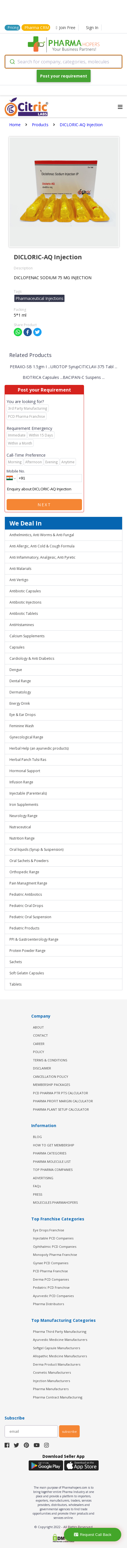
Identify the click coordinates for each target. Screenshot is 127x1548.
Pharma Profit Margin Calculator (63, 1101)
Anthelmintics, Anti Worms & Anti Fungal (41, 534)
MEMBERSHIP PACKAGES (51, 1084)
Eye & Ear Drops (22, 714)
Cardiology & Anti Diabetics (31, 658)
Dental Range (20, 680)
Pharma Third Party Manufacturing (59, 1331)
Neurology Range (23, 815)
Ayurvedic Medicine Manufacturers (60, 1339)
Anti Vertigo (18, 579)
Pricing (13, 27)
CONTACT (40, 1035)
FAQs (37, 1186)
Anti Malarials (20, 568)
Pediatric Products (24, 928)
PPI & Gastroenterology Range (33, 939)
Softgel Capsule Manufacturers (56, 1348)
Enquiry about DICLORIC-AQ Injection (44, 489)
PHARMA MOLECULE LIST (52, 1161)
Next (44, 504)
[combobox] (63, 61)
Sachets (15, 961)
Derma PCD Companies (51, 1279)
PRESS (37, 1194)
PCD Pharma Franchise (50, 1271)
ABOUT (38, 1027)
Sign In (92, 27)
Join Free (65, 27)
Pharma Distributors (48, 1304)
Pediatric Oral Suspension (30, 916)
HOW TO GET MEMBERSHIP (53, 1145)
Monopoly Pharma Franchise (55, 1254)
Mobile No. (16, 471)
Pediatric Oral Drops (26, 905)
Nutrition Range (22, 838)
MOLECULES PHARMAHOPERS (55, 1202)
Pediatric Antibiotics (25, 894)
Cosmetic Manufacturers (52, 1372)
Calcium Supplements (26, 636)
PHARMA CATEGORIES (49, 1153)
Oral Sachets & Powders (28, 860)
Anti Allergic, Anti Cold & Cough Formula (42, 546)
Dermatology (20, 692)
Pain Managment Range (28, 883)
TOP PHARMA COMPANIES (53, 1169)
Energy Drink (19, 703)
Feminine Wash (21, 725)
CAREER (38, 1044)
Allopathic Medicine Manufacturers (60, 1356)
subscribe (69, 1431)
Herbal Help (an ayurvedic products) (39, 748)
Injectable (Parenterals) (28, 793)
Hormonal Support (24, 770)
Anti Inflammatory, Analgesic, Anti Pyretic (42, 557)
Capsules (16, 647)
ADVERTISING (43, 1178)
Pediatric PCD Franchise (51, 1287)
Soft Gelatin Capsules (26, 973)
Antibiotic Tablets (23, 613)
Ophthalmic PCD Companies (54, 1246)
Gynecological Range (26, 737)
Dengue (15, 669)
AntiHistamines (21, 624)
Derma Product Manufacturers (56, 1364)
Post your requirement (63, 76)
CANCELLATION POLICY (50, 1076)
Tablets (15, 984)
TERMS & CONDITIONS (50, 1060)
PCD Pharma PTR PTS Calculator (60, 1093)
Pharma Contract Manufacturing (57, 1397)
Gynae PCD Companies (50, 1263)
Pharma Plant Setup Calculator (61, 1109)
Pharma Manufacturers (51, 1389)
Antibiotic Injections (25, 602)
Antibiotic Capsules (25, 591)
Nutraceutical (20, 827)
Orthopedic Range (24, 872)
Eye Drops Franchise (48, 1230)
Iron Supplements (23, 804)
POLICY (38, 1052)
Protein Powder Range (27, 950)
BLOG (37, 1137)
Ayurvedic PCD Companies (53, 1296)
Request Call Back (93, 1534)
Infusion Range (21, 782)
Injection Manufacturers (51, 1381)
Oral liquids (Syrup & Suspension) (36, 849)
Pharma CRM (36, 27)
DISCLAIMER (42, 1068)
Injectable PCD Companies (53, 1238)
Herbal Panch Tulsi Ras (27, 759)
